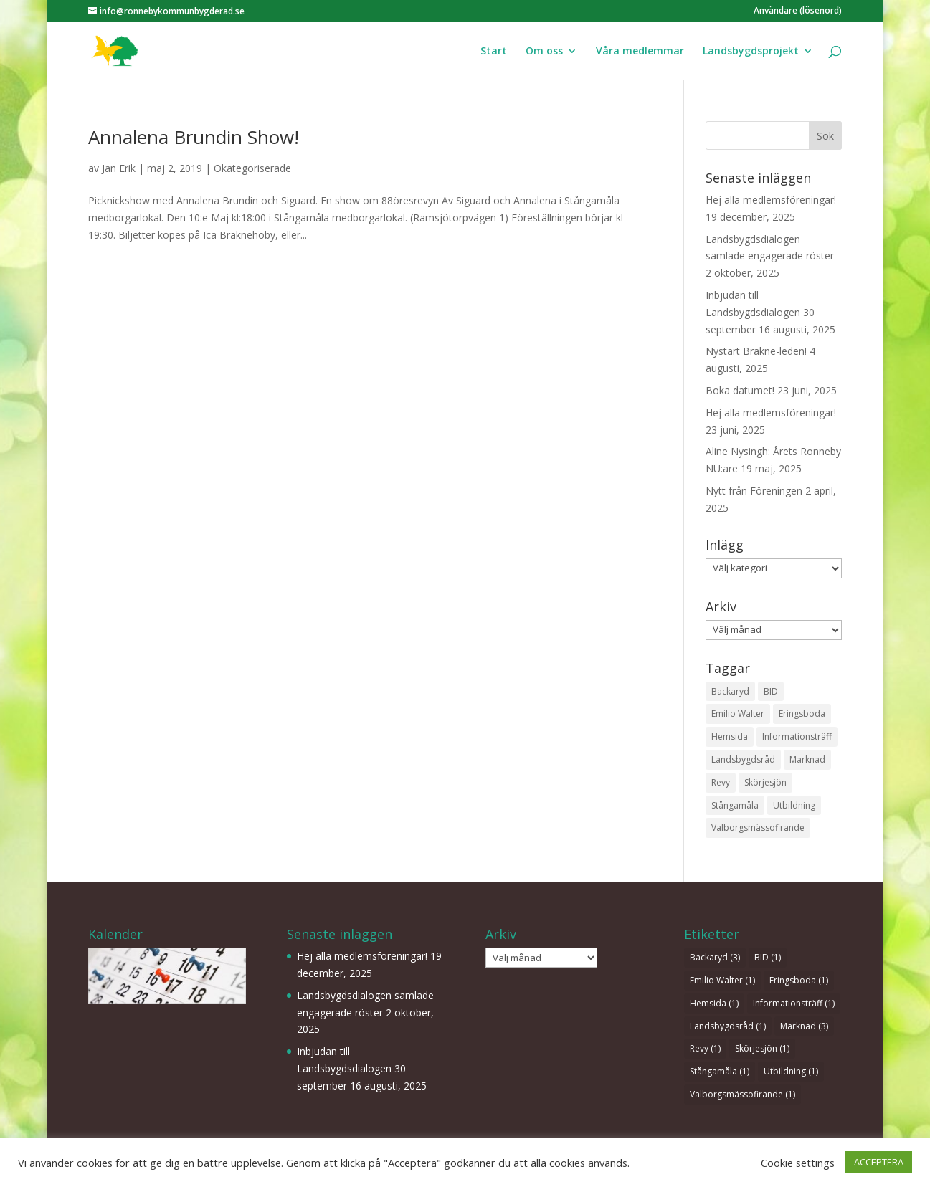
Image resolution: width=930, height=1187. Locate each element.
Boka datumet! (740, 390)
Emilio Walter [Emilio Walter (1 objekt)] (737, 713)
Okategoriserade (252, 168)
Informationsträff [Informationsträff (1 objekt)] (797, 736)
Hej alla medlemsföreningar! (771, 199)
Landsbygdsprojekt (751, 51)
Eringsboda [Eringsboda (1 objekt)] (802, 713)
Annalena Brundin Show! (193, 137)
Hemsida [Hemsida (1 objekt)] (729, 736)
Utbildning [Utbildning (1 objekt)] (794, 805)
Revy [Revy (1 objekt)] (720, 782)
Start (493, 51)
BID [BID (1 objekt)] (771, 691)
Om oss (544, 51)
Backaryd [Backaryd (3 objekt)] (730, 691)
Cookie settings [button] (798, 1162)
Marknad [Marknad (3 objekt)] (807, 759)
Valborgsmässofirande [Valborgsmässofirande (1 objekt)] (758, 827)
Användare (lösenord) (798, 11)
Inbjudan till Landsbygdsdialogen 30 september (760, 312)
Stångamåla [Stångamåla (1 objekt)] (735, 805)
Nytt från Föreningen (754, 490)
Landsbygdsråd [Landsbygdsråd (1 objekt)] (743, 759)
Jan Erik (119, 168)
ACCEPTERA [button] (878, 1161)
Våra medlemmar (640, 51)
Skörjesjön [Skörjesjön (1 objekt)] (765, 782)
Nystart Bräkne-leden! (756, 351)
